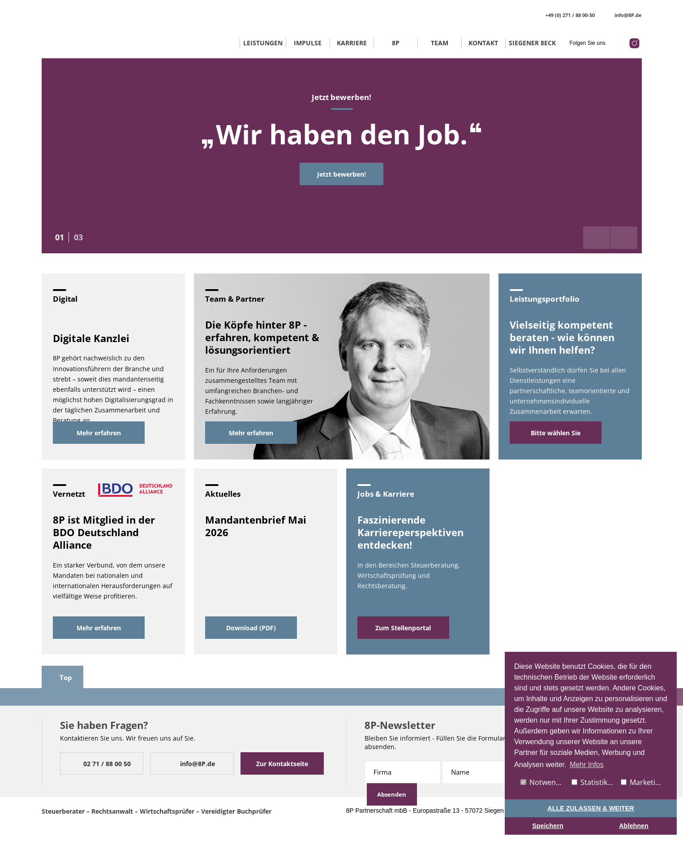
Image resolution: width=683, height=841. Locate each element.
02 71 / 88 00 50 (99, 764)
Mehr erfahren (99, 433)
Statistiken (593, 782)
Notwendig (543, 782)
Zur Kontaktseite (282, 763)
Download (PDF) (251, 628)
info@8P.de (623, 15)
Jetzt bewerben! (341, 174)
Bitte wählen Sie (555, 433)
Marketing (642, 782)
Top (60, 677)
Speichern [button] (547, 825)
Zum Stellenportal (403, 628)
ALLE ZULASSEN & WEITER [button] (590, 808)
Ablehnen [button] (634, 825)
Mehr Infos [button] (587, 764)
